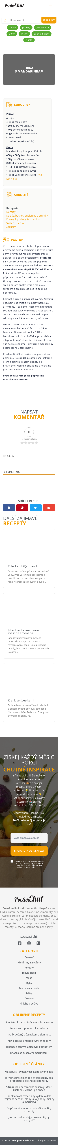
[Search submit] (48, 20)
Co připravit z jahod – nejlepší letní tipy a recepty (29, 1109)
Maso (29, 977)
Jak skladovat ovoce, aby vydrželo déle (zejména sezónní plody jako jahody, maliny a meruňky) (29, 1099)
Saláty (29, 993)
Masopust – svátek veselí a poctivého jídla (29, 1071)
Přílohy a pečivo (29, 1003)
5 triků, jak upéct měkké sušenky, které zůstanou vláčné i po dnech (29, 1088)
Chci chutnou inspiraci (29, 850)
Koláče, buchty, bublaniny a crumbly (27, 215)
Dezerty (10, 212)
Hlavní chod (29, 972)
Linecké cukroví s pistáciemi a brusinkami (29, 1022)
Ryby (29, 983)
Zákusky (11, 227)
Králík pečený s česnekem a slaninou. (29, 1034)
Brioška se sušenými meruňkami (29, 1053)
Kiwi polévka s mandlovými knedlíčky (29, 1040)
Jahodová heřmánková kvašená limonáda (23, 631)
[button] (51, 6)
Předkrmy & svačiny (29, 962)
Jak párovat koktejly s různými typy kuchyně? (29, 1118)
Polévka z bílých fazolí (23, 566)
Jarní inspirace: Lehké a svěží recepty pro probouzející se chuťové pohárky (29, 1079)
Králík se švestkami (21, 700)
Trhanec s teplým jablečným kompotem (29, 1047)
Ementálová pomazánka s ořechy (29, 1028)
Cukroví (29, 957)
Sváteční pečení (15, 223)
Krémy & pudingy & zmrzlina (23, 219)
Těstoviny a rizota (29, 988)
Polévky (29, 967)
